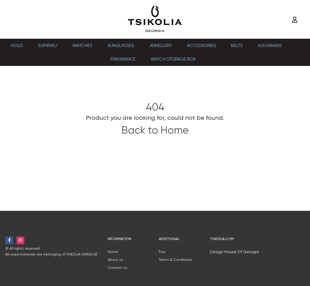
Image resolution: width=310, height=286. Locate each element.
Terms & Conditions (175, 260)
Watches (82, 45)
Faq (162, 252)
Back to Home (155, 130)
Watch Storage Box (173, 59)
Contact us (117, 267)
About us (115, 260)
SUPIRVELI (47, 45)
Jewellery (160, 45)
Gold (17, 45)
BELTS (237, 45)
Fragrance (123, 59)
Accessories (201, 45)
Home (113, 252)
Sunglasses (120, 45)
